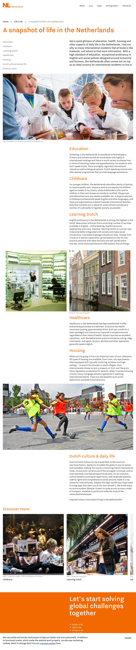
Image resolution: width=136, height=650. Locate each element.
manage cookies (48, 643)
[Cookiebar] (68, 641)
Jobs (99, 5)
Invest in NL (77, 630)
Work (82, 5)
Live (91, 5)
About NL (126, 5)
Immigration (112, 5)
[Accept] (128, 638)
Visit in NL (77, 627)
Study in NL (77, 624)
